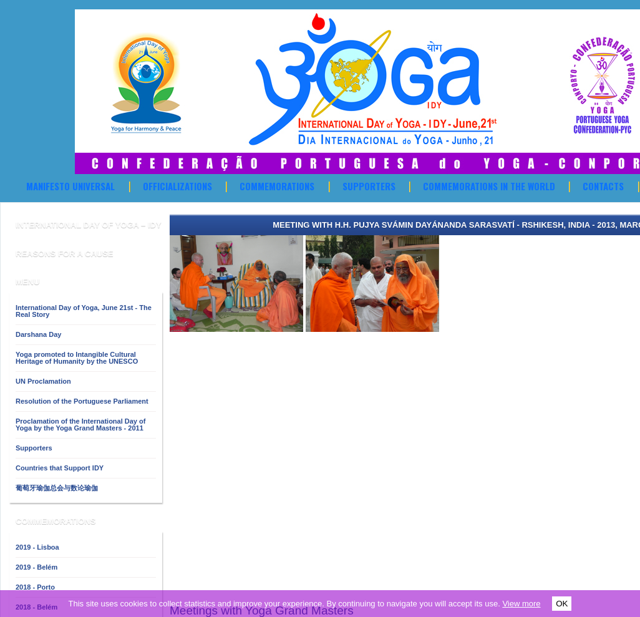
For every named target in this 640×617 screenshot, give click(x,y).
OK (562, 603)
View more (521, 603)
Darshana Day (38, 334)
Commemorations (277, 186)
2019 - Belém (36, 567)
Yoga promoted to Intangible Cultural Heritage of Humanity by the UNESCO (77, 358)
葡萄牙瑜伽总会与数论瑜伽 (57, 488)
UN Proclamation (43, 381)
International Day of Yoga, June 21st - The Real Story (84, 311)
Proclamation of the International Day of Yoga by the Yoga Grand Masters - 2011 (80, 424)
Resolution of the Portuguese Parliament (82, 401)
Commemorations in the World (489, 186)
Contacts (603, 186)
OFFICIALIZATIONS (177, 186)
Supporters (368, 186)
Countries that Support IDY (60, 468)
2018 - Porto (35, 587)
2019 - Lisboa (37, 547)
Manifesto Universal (70, 186)
